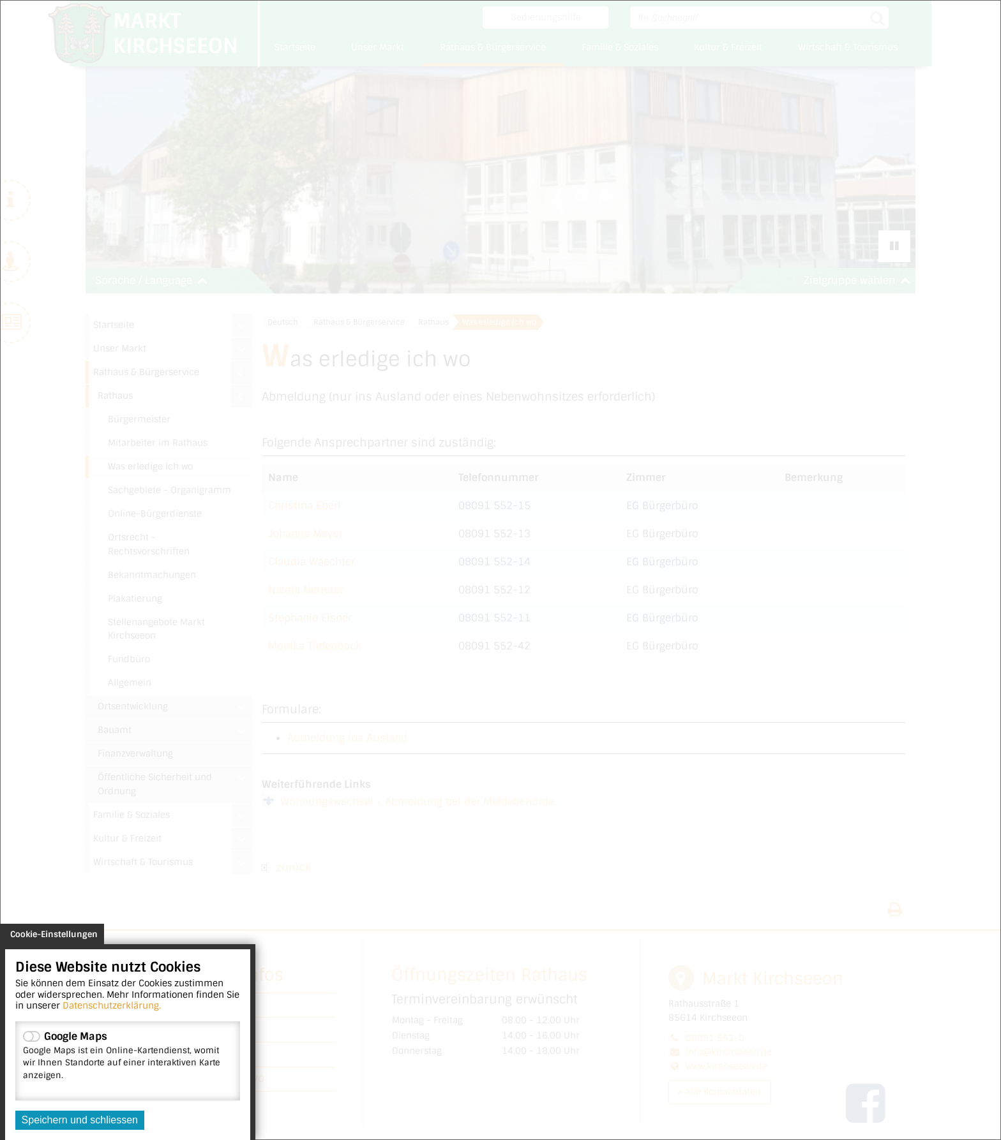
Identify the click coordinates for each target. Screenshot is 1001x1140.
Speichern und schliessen (80, 1119)
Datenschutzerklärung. (112, 1005)
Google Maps (127, 1055)
